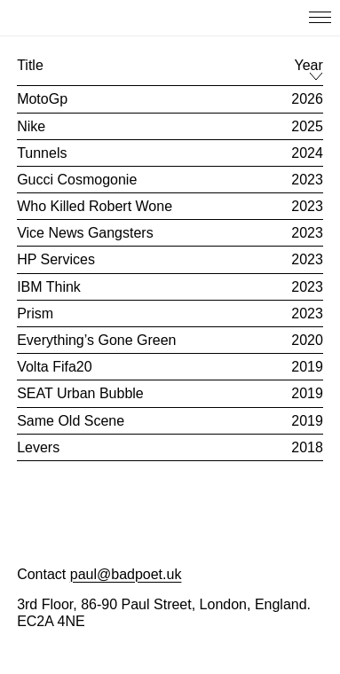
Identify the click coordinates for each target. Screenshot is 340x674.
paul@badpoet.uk (126, 574)
